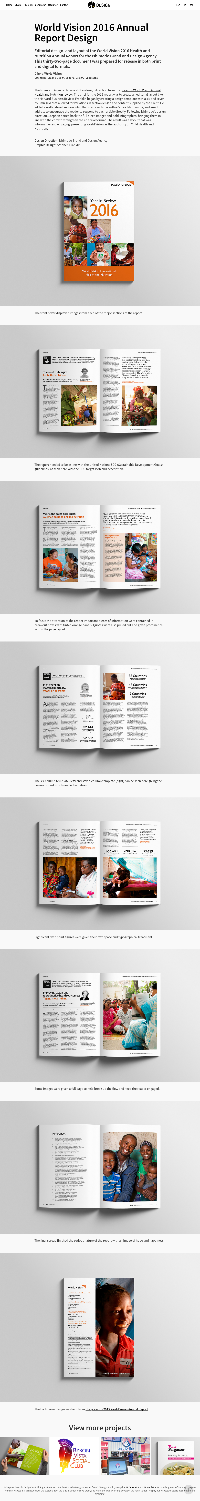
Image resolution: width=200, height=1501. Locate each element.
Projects (28, 5)
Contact (64, 5)
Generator (40, 5)
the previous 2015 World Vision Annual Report (117, 1409)
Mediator (53, 5)
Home (9, 5)
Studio (18, 5)
